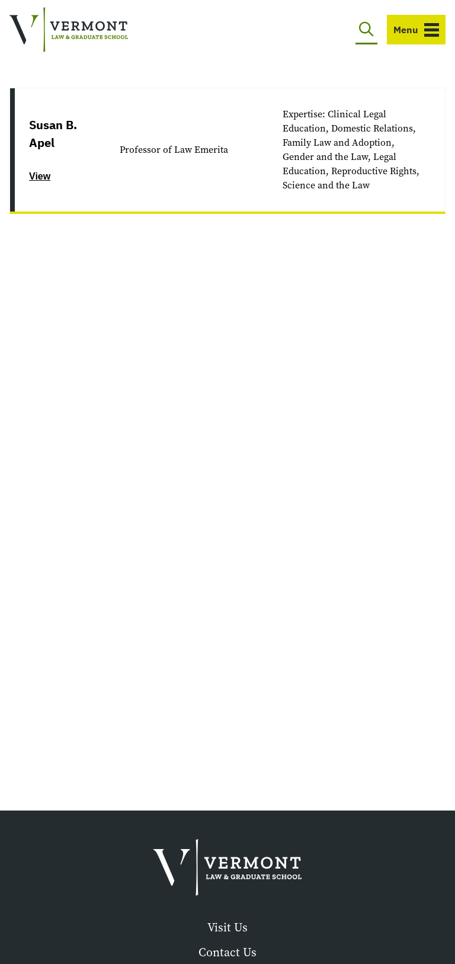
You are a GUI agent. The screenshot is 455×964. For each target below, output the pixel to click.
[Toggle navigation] (416, 29)
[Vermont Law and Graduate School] (68, 30)
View (39, 176)
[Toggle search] (366, 29)
